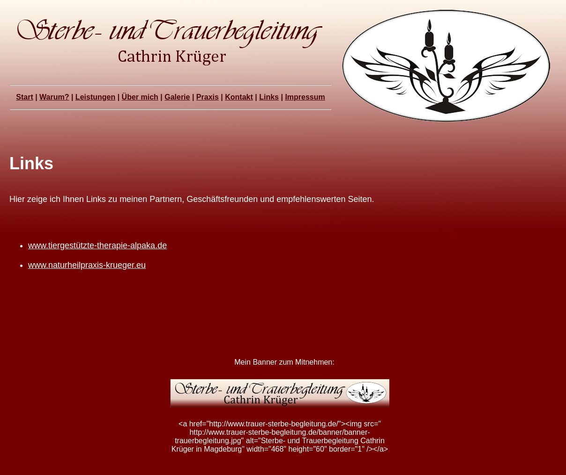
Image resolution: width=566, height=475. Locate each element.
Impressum (305, 97)
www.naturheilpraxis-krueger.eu (87, 265)
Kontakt (239, 97)
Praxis (207, 97)
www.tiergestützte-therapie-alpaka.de (97, 245)
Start (24, 97)
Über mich (140, 97)
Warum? (54, 97)
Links (269, 97)
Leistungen (95, 97)
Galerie (177, 97)
